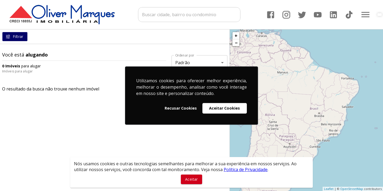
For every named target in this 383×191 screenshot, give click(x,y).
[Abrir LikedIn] (333, 14)
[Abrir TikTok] (349, 14)
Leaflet (329, 189)
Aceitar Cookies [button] (224, 108)
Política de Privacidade (246, 169)
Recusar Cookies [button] (181, 108)
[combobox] (189, 14)
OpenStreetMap (351, 189)
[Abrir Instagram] (286, 14)
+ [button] (236, 35)
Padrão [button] (182, 63)
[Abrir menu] (365, 14)
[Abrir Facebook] (270, 14)
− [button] (236, 43)
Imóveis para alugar (17, 71)
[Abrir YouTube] (317, 14)
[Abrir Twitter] (302, 14)
